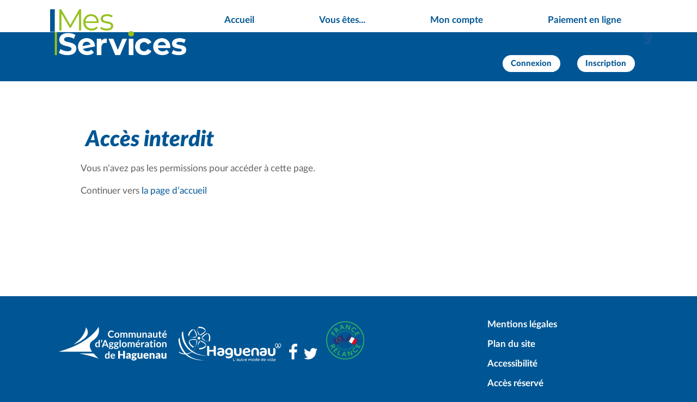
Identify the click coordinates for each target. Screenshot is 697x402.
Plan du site (511, 344)
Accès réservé (515, 383)
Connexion (531, 63)
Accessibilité (512, 363)
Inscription (605, 63)
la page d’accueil (174, 190)
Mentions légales (522, 324)
